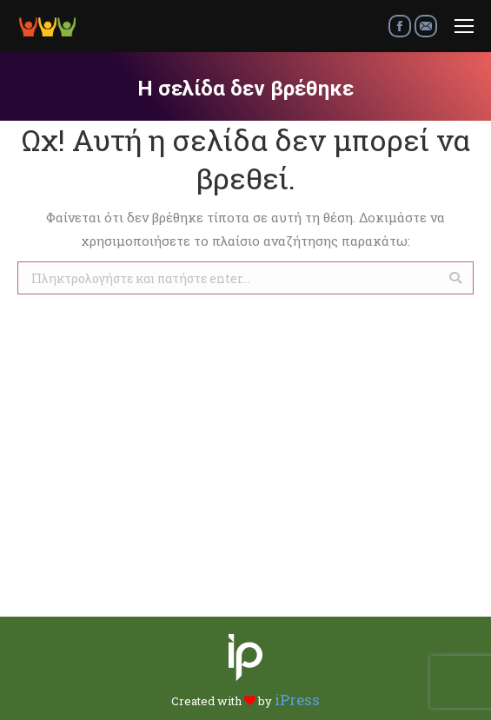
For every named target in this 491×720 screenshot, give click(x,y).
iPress (297, 700)
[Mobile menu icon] (464, 26)
